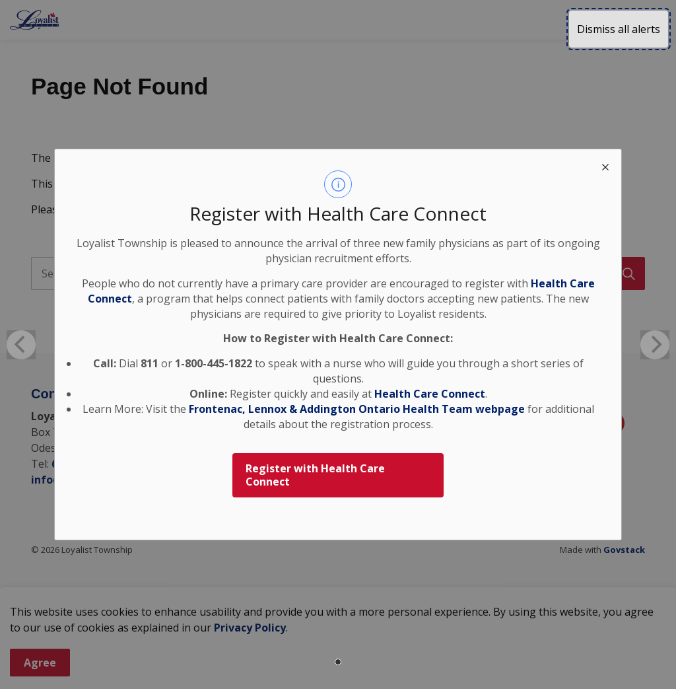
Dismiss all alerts (618, 29)
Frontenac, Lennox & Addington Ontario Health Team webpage (357, 409)
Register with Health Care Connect (315, 475)
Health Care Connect (429, 393)
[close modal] (605, 165)
